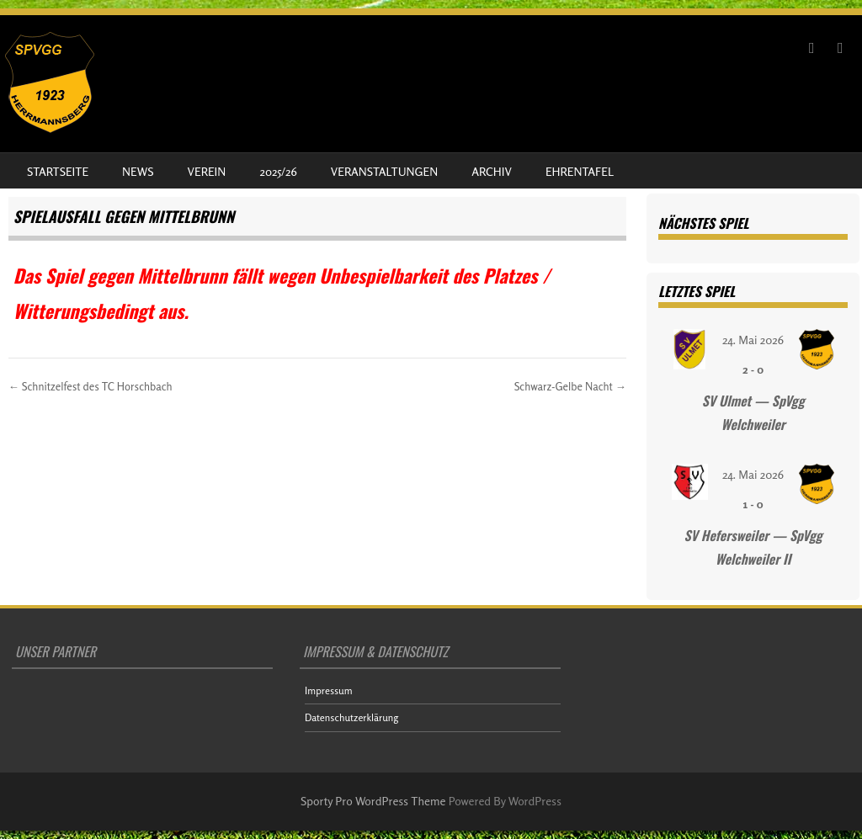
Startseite (57, 171)
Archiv (491, 171)
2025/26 (277, 171)
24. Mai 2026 (753, 339)
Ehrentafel (579, 171)
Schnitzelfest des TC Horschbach (90, 386)
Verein (207, 171)
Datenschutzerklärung (351, 717)
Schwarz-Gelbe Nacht (570, 386)
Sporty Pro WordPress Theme (373, 801)
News (137, 171)
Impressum (329, 690)
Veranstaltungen (384, 171)
